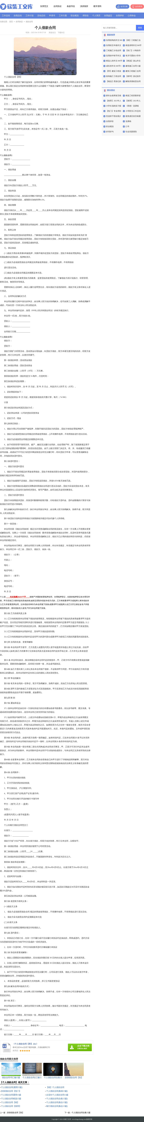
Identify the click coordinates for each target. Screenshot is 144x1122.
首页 (11, 22)
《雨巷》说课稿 (132, 106)
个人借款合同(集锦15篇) (57, 1091)
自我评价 (120, 15)
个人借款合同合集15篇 (81, 1113)
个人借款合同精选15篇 (11, 1099)
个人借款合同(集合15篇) (57, 1102)
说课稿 (128, 121)
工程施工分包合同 (113, 50)
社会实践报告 (131, 132)
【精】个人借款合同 (55, 1087)
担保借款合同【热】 (15, 1113)
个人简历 (96, 15)
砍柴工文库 (67, 1119)
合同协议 (57, 6)
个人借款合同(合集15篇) (57, 1099)
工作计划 (29, 15)
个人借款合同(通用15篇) (11, 1087)
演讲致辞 (84, 6)
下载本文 (61, 33)
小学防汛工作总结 (133, 111)
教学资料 (97, 6)
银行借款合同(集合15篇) (57, 1106)
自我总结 (18, 15)
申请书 (52, 15)
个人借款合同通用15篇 (11, 1095)
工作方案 (63, 15)
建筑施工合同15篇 (133, 66)
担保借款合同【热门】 (11, 1091)
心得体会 (132, 15)
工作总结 (6, 15)
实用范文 (44, 6)
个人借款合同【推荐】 (11, 1106)
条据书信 (71, 6)
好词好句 (110, 132)
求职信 (85, 15)
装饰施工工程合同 (113, 76)
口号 (127, 126)
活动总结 (41, 15)
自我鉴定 (108, 15)
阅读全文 (52, 33)
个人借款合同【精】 (10, 1102)
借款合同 (29, 22)
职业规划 (75, 15)
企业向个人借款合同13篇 (57, 1095)
